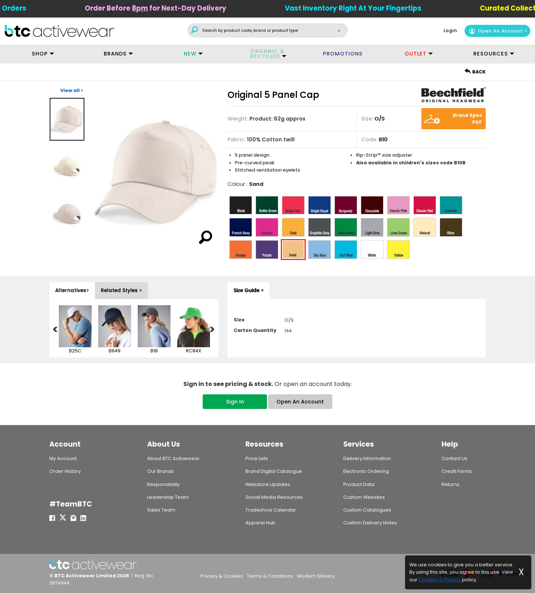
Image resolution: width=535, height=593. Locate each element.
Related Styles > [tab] (121, 290)
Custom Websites (364, 497)
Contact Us (454, 458)
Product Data (358, 484)
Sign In (235, 401)
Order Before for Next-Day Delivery (169, 8)
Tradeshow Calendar (270, 510)
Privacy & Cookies (221, 576)
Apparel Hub (260, 523)
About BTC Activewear (173, 458)
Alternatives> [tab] (72, 290)
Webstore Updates (267, 484)
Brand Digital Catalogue (273, 471)
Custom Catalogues (367, 510)
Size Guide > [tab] (248, 290)
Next (212, 330)
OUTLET (416, 53)
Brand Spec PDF (467, 118)
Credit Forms (457, 471)
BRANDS (115, 53)
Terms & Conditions (270, 576)
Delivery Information (367, 458)
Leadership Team (168, 497)
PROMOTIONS (343, 53)
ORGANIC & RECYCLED (267, 53)
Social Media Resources (274, 497)
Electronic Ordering (366, 471)
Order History (65, 471)
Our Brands (160, 471)
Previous (55, 330)
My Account (63, 458)
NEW (190, 53)
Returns (450, 484)
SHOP (40, 53)
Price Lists (256, 458)
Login (450, 30)
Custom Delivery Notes (370, 523)
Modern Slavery (316, 576)
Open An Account (495, 31)
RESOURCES (490, 53)
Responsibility (163, 484)
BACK (475, 72)
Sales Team (161, 510)
